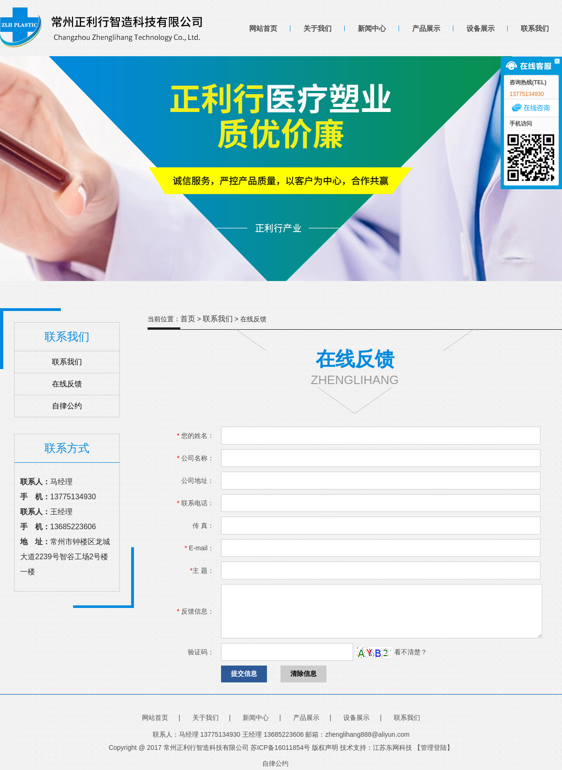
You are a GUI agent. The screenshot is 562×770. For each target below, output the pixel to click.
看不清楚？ (391, 652)
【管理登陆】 (433, 747)
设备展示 (480, 28)
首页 (187, 319)
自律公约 (67, 406)
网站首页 (263, 28)
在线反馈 (67, 384)
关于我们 (317, 28)
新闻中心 (372, 28)
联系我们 (535, 28)
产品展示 (426, 28)
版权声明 (325, 747)
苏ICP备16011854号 (281, 747)
